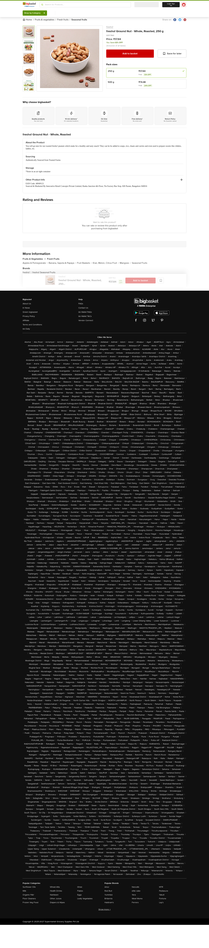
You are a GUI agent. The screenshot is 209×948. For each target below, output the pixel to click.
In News (26, 308)
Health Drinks (56, 891)
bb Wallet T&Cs (85, 316)
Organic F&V (28, 895)
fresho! (109, 26)
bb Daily (26, 329)
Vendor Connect (85, 320)
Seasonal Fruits (139, 263)
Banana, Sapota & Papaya (62, 263)
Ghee (79, 887)
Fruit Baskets (84, 263)
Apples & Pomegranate (35, 263)
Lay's (161, 902)
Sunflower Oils (29, 887)
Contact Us (83, 308)
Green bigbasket (30, 312)
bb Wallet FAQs (85, 312)
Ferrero (135, 902)
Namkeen (54, 895)
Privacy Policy (29, 316)
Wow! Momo (137, 898)
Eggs (79, 895)
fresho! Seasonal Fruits (43, 272)
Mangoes (125, 263)
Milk (24, 891)
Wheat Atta (55, 887)
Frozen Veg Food (30, 902)
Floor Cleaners (29, 898)
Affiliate (26, 320)
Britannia (108, 898)
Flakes (80, 891)
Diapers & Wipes (57, 902)
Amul (107, 887)
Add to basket (129, 53)
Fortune (162, 898)
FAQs (80, 303)
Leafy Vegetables (85, 898)
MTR (161, 887)
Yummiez (109, 895)
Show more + (104, 909)
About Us (27, 303)
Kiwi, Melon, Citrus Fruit (106, 263)
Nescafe (135, 887)
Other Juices (56, 898)
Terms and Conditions (32, 324)
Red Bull (108, 891)
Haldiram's (109, 902)
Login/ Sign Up (171, 4)
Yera (134, 895)
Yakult (161, 895)
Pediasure (163, 891)
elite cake (136, 891)
